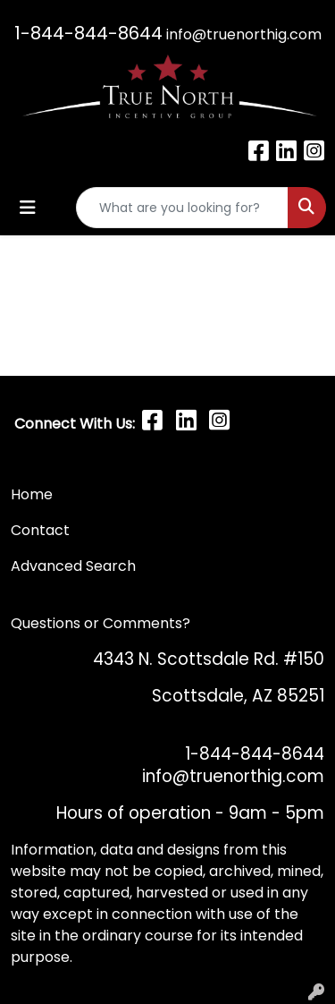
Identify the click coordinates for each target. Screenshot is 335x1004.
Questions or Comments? (100, 623)
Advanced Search (73, 566)
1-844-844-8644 (88, 33)
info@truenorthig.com (244, 34)
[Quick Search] (182, 207)
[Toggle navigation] (27, 207)
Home (32, 494)
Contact (42, 530)
